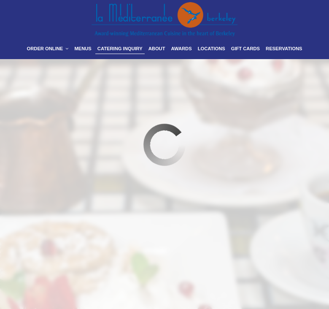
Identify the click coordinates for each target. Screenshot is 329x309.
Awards (181, 48)
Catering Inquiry (120, 48)
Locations (211, 48)
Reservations (284, 48)
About (156, 48)
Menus (82, 48)
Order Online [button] (48, 48)
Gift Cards (245, 48)
